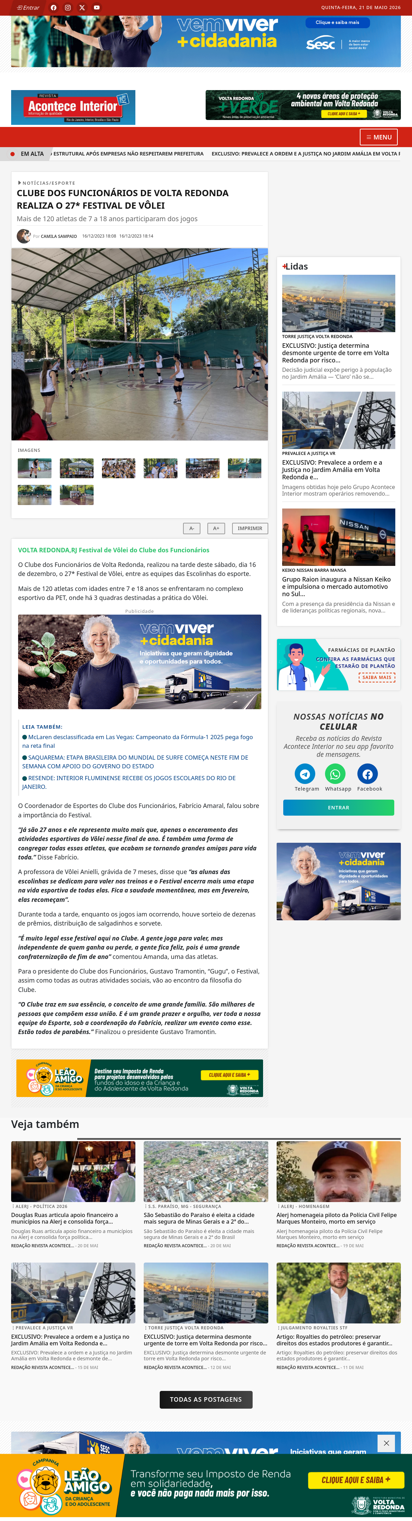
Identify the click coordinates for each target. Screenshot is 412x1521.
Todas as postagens (206, 1399)
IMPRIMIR (250, 528)
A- (191, 528)
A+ (216, 528)
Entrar (27, 7)
